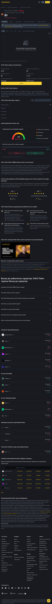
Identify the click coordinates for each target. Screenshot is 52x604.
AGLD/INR (38, 491)
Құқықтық (4, 570)
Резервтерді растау (31, 569)
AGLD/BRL (47, 491)
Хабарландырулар (6, 563)
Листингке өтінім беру (19, 577)
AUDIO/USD (20, 503)
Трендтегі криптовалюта (37, 21)
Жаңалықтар (18, 21)
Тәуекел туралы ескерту (7, 584)
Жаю (2, 512)
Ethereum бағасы (43, 567)
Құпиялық (4, 574)
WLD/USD (19, 508)
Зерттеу (16, 567)
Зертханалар (17, 579)
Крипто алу (16, 561)
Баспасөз (4, 567)
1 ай (11, 31)
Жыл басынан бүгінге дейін (28, 31)
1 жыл (19, 31)
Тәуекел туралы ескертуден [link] (10, 533)
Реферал (29, 561)
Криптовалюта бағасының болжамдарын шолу (43, 575)
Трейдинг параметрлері (32, 594)
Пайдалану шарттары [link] (45, 532)
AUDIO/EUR (29, 503)
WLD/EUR (29, 508)
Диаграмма (4, 21)
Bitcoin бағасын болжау (44, 578)
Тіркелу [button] (21, 81)
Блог (3, 580)
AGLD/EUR (28, 491)
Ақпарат (3, 559)
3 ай (15, 31)
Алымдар (29, 588)
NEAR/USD (19, 499)
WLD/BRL (47, 508)
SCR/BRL (47, 495)
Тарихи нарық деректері (32, 567)
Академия (16, 565)
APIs (28, 590)
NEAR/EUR (29, 499)
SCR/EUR (29, 495)
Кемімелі (16, 151)
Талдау (11, 21)
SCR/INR (38, 495)
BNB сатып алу (42, 587)
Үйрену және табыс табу (44, 559)
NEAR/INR (38, 499)
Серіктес (29, 559)
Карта (15, 563)
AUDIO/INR (38, 503)
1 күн (3, 31)
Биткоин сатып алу (43, 584)
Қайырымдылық (17, 570)
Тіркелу (47, 2)
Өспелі (35, 151)
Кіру (43, 2)
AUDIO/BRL (47, 503)
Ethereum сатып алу (43, 589)
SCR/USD (20, 495)
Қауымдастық (5, 582)
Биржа (15, 559)
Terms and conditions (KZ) (7, 572)
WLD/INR (38, 508)
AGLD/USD (19, 491)
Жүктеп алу (4, 587)
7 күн (7, 31)
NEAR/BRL (47, 499)
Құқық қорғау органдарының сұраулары (30, 598)
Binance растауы (30, 592)
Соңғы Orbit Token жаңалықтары (11, 177)
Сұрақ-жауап (26, 21)
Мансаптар (4, 561)
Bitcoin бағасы (42, 565)
